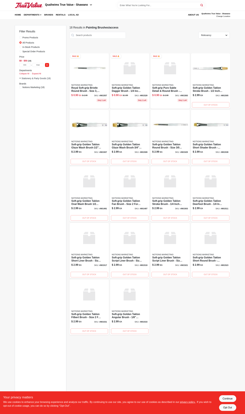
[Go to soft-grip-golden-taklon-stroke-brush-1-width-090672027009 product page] (210, 81)
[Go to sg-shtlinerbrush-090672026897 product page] (89, 250)
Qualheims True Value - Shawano (68, 4)
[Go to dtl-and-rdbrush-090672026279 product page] (170, 81)
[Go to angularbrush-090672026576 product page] (129, 307)
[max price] (37, 65)
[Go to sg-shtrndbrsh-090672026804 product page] (210, 250)
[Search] (202, 5)
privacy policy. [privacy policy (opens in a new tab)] (187, 402)
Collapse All (24, 74)
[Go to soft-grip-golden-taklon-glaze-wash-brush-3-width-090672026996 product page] (129, 137)
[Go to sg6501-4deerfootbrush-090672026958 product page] (210, 194)
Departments (31, 15)
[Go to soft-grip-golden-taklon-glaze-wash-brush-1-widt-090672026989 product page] (89, 137)
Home (18, 15)
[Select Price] (47, 65)
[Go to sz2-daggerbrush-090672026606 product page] (89, 307)
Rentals (60, 15)
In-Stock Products (31, 47)
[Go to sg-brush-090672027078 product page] (129, 194)
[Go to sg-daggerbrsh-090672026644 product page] (129, 81)
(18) (33, 87)
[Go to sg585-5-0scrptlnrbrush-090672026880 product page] (129, 250)
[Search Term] (161, 5)
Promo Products (30, 37)
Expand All (36, 74)
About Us (193, 15)
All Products (28, 42)
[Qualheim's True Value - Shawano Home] (29, 5)
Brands (48, 15)
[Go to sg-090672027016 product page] (170, 194)
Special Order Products (33, 51)
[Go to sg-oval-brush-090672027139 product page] (89, 194)
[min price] (24, 65)
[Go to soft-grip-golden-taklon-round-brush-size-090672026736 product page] (170, 137)
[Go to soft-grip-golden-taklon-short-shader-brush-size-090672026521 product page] (210, 137)
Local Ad (73, 15)
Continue (227, 398)
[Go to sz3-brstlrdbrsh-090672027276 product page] (89, 81)
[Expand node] (20, 78)
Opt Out (227, 407)
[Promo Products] (20, 37)
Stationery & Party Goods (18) (36, 78)
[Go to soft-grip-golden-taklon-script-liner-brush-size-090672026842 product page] (170, 250)
